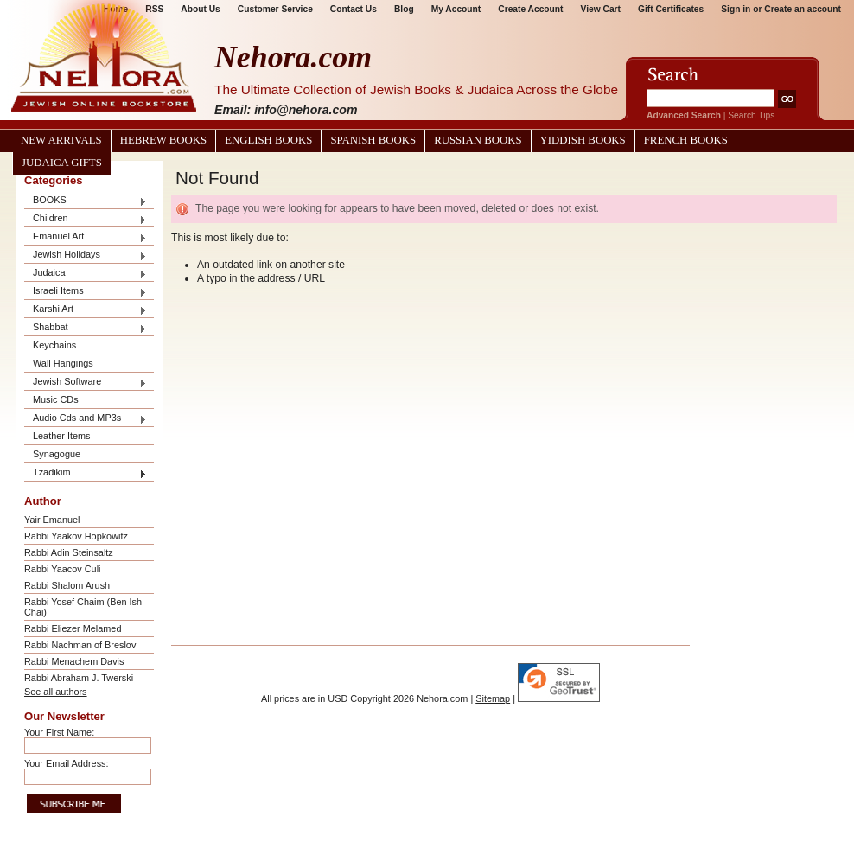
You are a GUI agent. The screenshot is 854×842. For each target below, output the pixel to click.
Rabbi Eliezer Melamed (72, 628)
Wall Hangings (63, 363)
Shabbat (85, 328)
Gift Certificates (671, 9)
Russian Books (477, 140)
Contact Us (353, 9)
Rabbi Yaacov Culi (62, 569)
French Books (686, 140)
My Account (456, 9)
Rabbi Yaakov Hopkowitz (76, 536)
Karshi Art (85, 309)
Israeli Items (85, 291)
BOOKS (85, 201)
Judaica (85, 273)
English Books (268, 140)
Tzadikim (85, 473)
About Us (200, 9)
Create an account (802, 9)
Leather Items (62, 436)
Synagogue (56, 454)
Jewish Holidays (85, 255)
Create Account (530, 9)
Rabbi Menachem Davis (74, 661)
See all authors (55, 691)
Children (85, 219)
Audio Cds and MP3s (85, 418)
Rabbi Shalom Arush (67, 585)
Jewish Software (85, 382)
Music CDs (56, 399)
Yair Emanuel (52, 519)
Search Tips (751, 115)
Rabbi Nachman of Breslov (80, 645)
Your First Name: (59, 732)
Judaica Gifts (62, 162)
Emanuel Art (85, 237)
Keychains (54, 345)
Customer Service (275, 9)
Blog (404, 9)
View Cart (601, 9)
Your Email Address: (66, 763)
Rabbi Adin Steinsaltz (68, 552)
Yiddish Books (583, 140)
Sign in (735, 9)
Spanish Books (373, 140)
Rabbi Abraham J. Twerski (78, 678)
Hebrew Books (163, 140)
